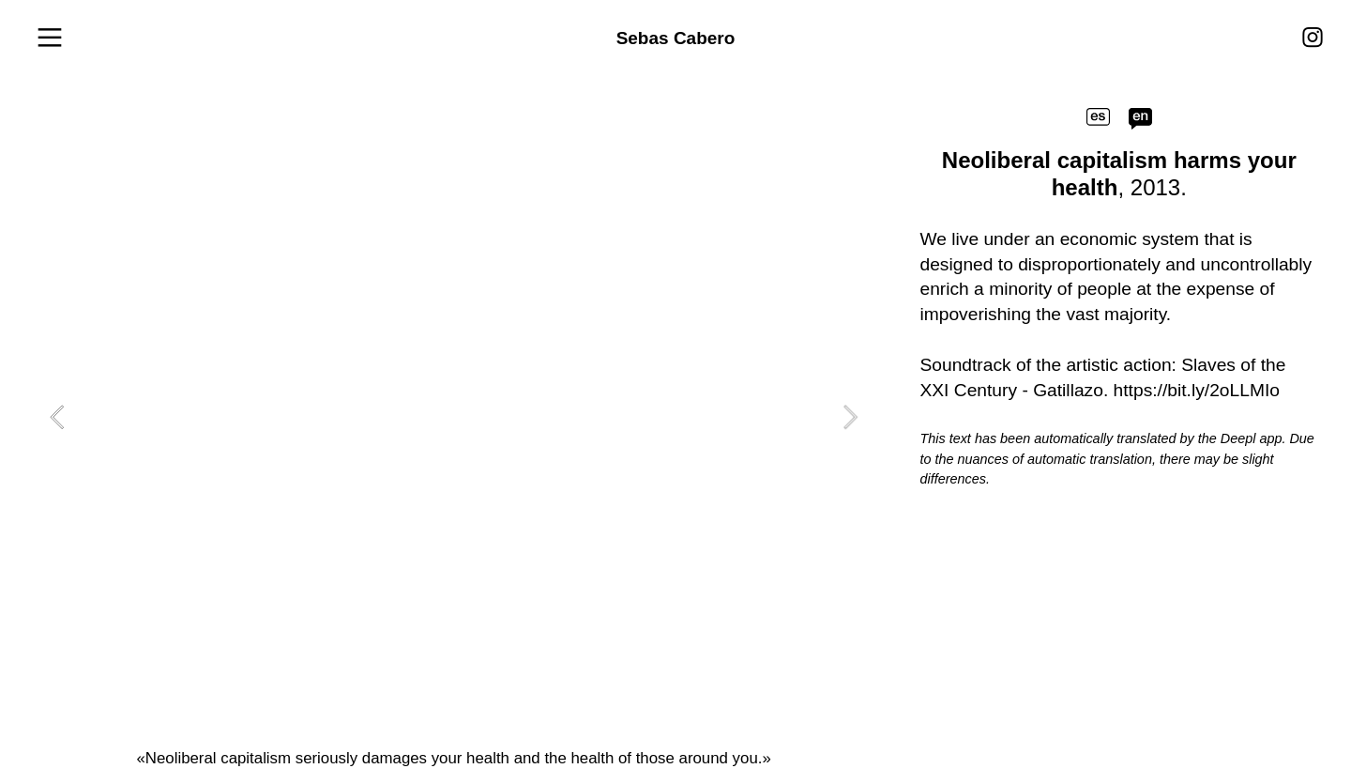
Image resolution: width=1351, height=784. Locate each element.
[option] (453, 417)
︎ (1312, 38)
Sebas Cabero (676, 38)
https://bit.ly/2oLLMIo (1197, 390)
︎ (50, 38)
